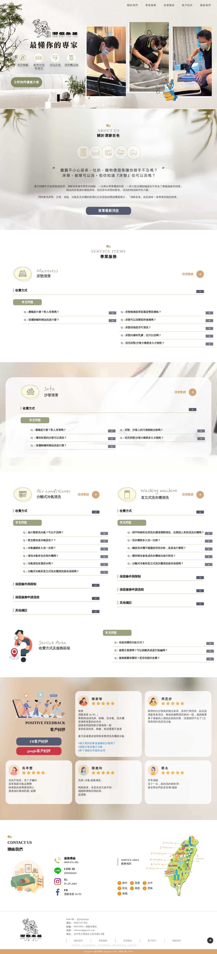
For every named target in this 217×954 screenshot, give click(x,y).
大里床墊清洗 (104, 945)
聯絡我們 (205, 5)
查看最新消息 (108, 211)
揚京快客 (98, 951)
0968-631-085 (81, 923)
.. (118, 951)
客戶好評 (187, 5)
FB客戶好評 (39, 741)
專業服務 (150, 5)
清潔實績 (169, 5)
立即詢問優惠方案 (26, 82)
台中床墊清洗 (89, 945)
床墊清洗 (75, 945)
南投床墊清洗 (119, 945)
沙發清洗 (132, 945)
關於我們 (132, 5)
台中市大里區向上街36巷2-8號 (89, 934)
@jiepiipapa (83, 919)
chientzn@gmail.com (84, 930)
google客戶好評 (39, 751)
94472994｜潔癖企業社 (85, 927)
